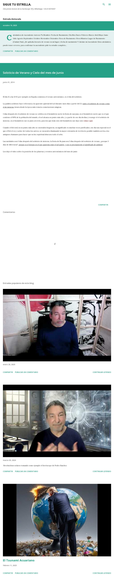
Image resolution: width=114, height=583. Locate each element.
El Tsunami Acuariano (19, 560)
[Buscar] (103, 4)
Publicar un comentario (26, 51)
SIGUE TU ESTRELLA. (17, 4)
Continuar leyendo (102, 372)
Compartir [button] (8, 51)
